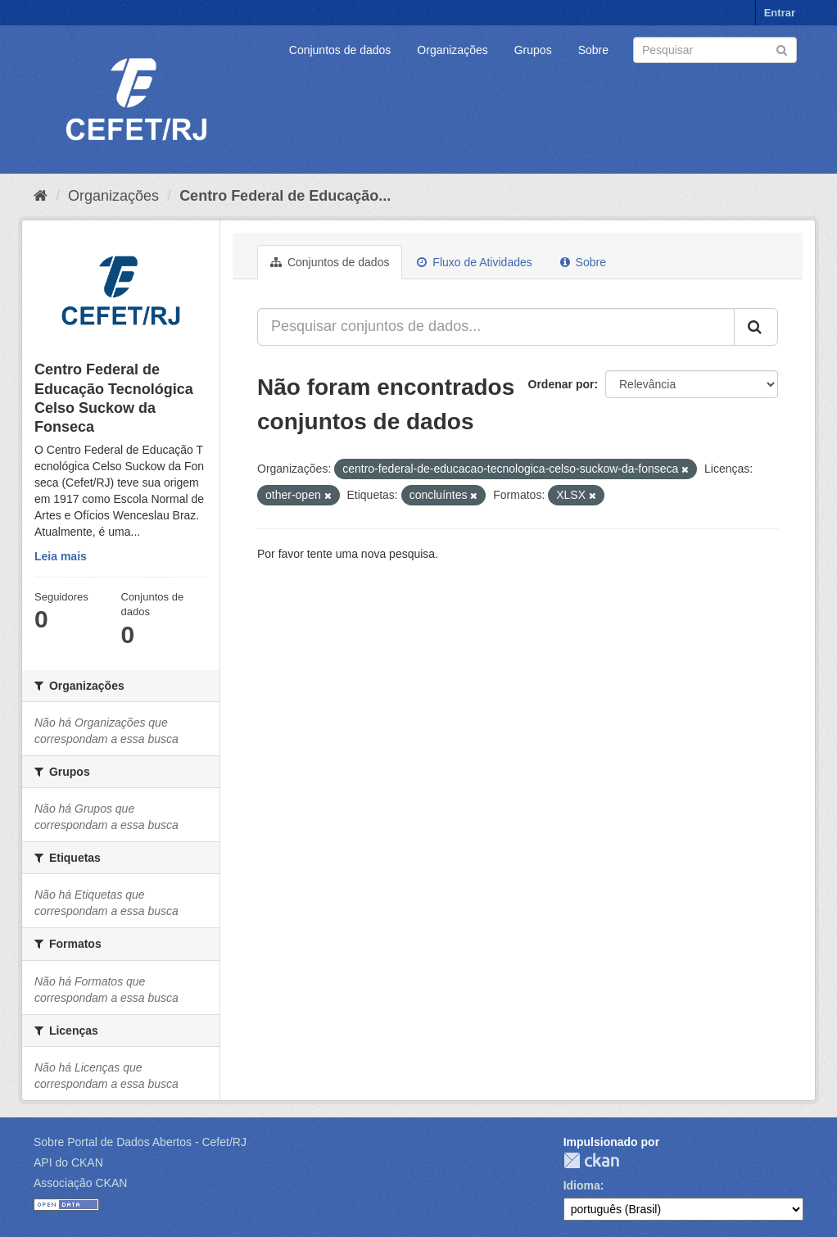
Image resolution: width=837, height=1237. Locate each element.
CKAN (591, 1160)
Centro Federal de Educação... (285, 196)
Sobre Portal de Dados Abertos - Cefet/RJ (140, 1142)
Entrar (779, 13)
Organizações (452, 50)
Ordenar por (561, 384)
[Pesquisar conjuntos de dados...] (496, 327)
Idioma (581, 1185)
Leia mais (60, 556)
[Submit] (782, 49)
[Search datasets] (715, 50)
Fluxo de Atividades (474, 262)
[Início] (41, 196)
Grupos (533, 50)
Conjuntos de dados (340, 50)
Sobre (593, 50)
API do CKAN (68, 1162)
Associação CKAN (80, 1182)
